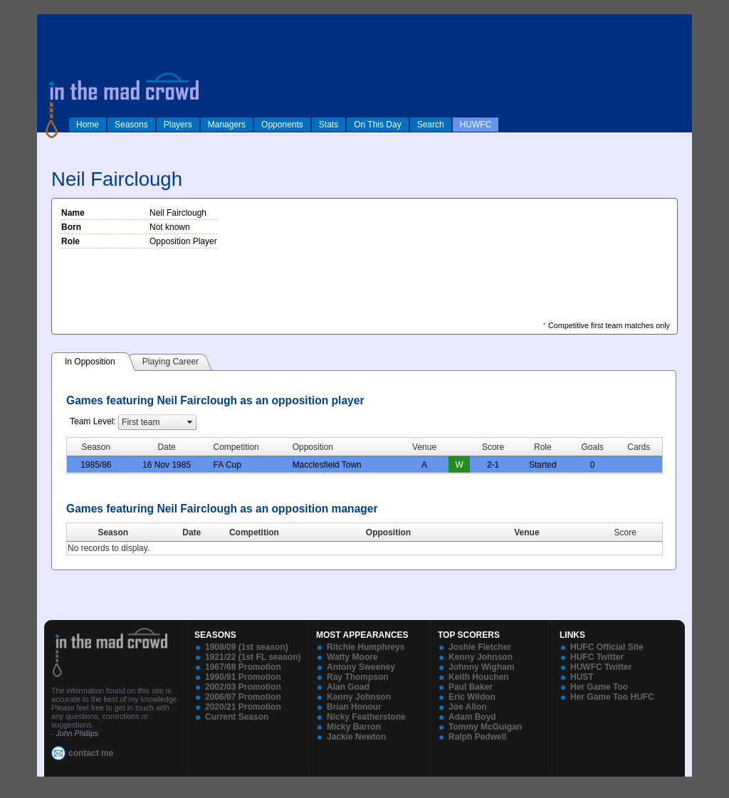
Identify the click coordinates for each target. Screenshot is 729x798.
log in (52, 23)
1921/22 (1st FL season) (253, 657)
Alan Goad (348, 687)
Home (87, 125)
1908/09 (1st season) (246, 647)
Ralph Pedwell (477, 737)
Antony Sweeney (361, 667)
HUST (582, 677)
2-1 (493, 465)
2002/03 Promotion (243, 687)
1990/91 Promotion (243, 677)
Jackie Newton (356, 737)
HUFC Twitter (597, 657)
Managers (227, 125)
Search (430, 125)
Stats (328, 125)
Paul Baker (471, 687)
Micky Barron (354, 727)
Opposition (388, 532)
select (190, 422)
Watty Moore (352, 657)
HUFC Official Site (607, 647)
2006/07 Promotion (243, 697)
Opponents (282, 125)
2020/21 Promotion (243, 707)
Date (191, 532)
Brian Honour (354, 707)
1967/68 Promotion (243, 667)
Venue (526, 532)
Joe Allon (468, 707)
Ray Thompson (358, 677)
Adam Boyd (472, 717)
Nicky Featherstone (366, 717)
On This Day (377, 125)
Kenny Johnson (359, 697)
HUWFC (476, 125)
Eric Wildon (472, 697)
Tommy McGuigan (485, 727)
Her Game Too (599, 687)
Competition (254, 532)
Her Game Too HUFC (612, 697)
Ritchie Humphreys (365, 647)
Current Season (236, 717)
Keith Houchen (479, 677)
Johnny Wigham (482, 667)
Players (178, 125)
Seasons (131, 125)
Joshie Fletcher (480, 647)
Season (113, 532)
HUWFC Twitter (600, 667)
